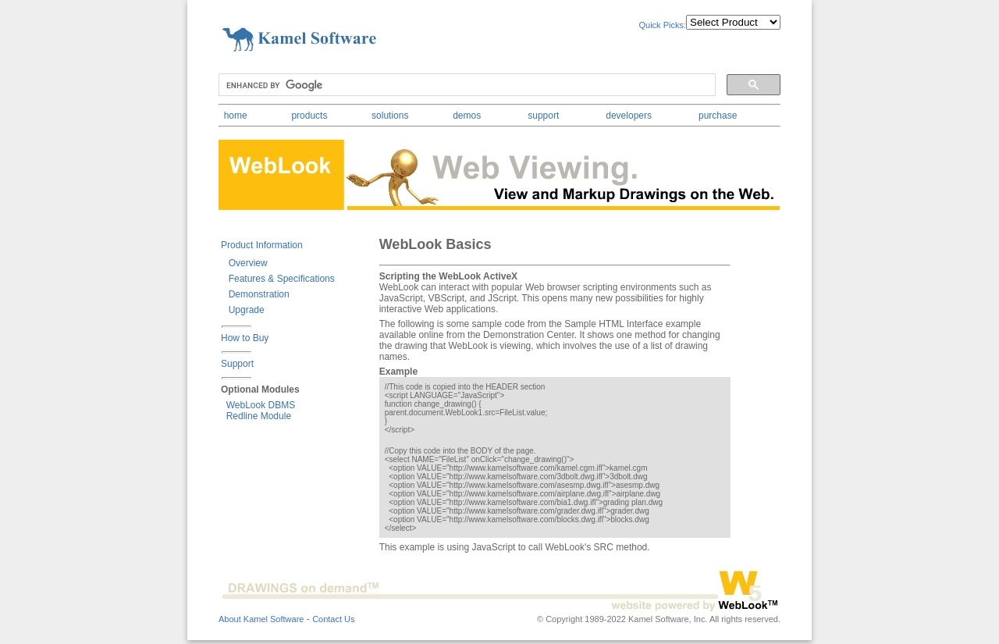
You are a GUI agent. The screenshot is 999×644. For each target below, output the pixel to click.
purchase (718, 115)
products (309, 115)
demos (467, 115)
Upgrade (244, 309)
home (235, 115)
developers (629, 115)
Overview (245, 263)
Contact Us (333, 619)
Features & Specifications (279, 278)
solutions (390, 115)
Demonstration (256, 294)
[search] (465, 85)
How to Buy (244, 338)
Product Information (262, 245)
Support (237, 363)
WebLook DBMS (258, 405)
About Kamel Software (261, 619)
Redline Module (256, 416)
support (543, 115)
